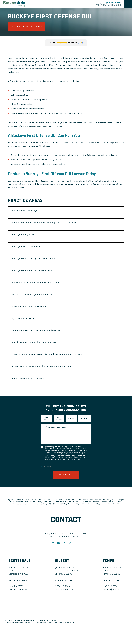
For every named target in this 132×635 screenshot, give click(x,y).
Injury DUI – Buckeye (24, 323)
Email (71, 426)
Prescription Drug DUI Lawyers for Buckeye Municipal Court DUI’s (50, 360)
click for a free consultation (28, 26)
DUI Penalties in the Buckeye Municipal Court (38, 286)
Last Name (59, 426)
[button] (66, 43)
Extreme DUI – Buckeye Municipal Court (35, 298)
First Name (46, 426)
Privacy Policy (69, 465)
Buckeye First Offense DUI (27, 248)
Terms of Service (111, 512)
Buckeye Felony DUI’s (24, 236)
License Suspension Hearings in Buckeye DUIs (38, 336)
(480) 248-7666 (15, 594)
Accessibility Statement (66, 630)
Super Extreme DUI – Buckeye (29, 385)
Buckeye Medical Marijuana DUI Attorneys (36, 261)
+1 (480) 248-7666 (107, 5)
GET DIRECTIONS (18, 588)
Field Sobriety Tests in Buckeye (30, 311)
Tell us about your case (54, 434)
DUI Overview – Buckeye (26, 211)
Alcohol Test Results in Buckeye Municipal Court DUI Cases (46, 224)
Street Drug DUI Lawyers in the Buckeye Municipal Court (44, 373)
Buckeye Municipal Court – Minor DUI (33, 273)
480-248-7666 (103, 123)
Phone (84, 426)
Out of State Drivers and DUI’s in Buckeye (35, 348)
